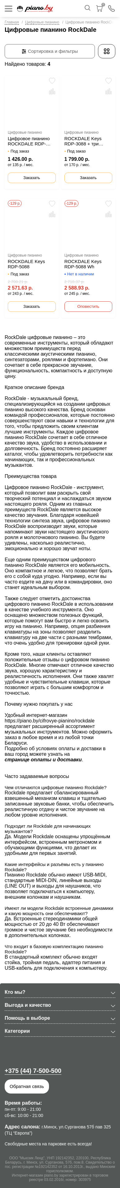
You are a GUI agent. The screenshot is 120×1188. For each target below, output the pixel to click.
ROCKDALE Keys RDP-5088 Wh (83, 264)
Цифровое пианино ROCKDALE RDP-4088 (29, 141)
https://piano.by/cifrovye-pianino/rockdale (50, 720)
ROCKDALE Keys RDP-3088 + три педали (83, 141)
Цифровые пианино (42, 22)
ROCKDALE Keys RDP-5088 (26, 264)
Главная (12, 22)
